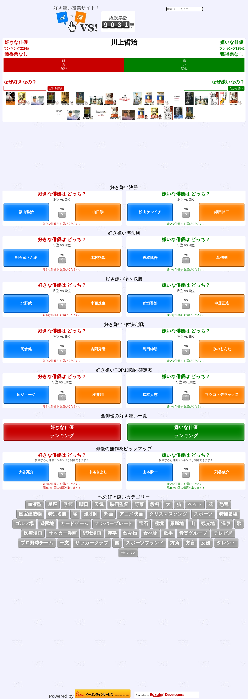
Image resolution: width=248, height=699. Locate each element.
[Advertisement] (170, 21)
